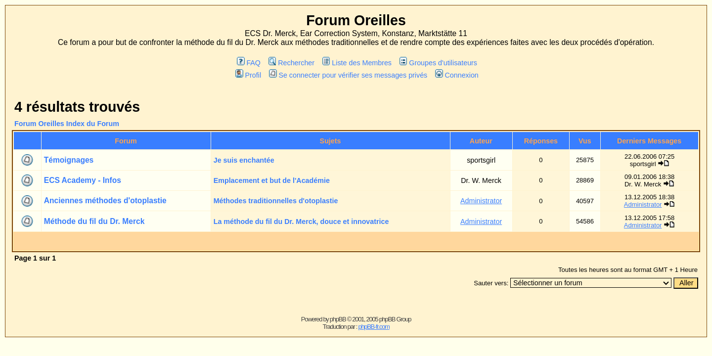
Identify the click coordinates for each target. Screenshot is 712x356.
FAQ (249, 63)
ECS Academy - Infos (82, 180)
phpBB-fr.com (373, 326)
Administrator (481, 201)
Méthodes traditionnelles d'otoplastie (276, 201)
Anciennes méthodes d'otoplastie (105, 200)
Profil (248, 75)
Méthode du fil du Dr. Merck (94, 221)
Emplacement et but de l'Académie (272, 180)
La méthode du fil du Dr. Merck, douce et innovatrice (301, 221)
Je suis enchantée (244, 160)
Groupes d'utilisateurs (438, 63)
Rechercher (291, 63)
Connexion (457, 75)
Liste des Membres (357, 63)
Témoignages (69, 160)
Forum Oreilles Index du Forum (66, 124)
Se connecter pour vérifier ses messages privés (348, 75)
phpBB (338, 319)
